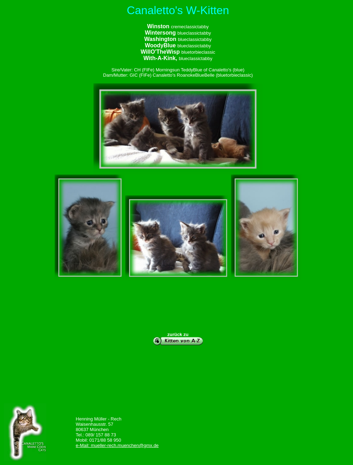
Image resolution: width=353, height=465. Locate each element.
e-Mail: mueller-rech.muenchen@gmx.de (117, 445)
